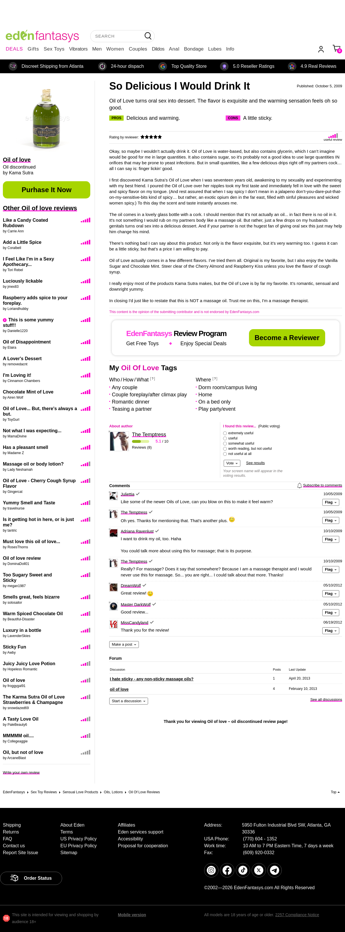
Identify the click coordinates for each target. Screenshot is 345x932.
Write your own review (21, 772)
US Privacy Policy (78, 838)
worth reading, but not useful (250, 449)
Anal (174, 49)
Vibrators (78, 49)
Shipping (12, 825)
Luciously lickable (23, 281)
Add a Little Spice (22, 242)
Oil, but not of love (23, 752)
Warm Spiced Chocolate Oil (33, 613)
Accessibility (130, 838)
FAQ (7, 838)
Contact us (14, 845)
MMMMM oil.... (18, 735)
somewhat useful (241, 443)
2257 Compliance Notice (297, 914)
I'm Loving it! (17, 375)
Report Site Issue (20, 852)
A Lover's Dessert (22, 358)
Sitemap (68, 852)
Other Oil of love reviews (40, 208)
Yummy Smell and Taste (29, 502)
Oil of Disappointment (27, 341)
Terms (66, 831)
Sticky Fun (14, 647)
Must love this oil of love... (31, 541)
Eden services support (140, 831)
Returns (11, 831)
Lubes (214, 49)
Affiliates (126, 825)
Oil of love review (22, 558)
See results (255, 463)
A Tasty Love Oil (21, 719)
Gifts (33, 49)
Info (230, 49)
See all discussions (326, 699)
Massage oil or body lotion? (33, 464)
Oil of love (14, 680)
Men (97, 49)
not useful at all (240, 454)
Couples (138, 49)
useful (232, 438)
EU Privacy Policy (78, 845)
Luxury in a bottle (22, 630)
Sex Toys (54, 49)
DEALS (14, 49)
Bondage (194, 49)
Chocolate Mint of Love (28, 391)
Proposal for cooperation (143, 845)
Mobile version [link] (132, 914)
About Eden (72, 825)
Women (115, 49)
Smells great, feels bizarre (31, 597)
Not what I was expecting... (32, 430)
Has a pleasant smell (25, 447)
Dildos (158, 49)
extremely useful (240, 433)
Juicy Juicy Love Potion (29, 663)
